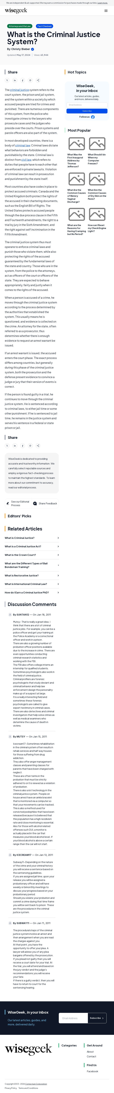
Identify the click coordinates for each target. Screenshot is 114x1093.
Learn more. (103, 3)
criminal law (22, 145)
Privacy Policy (11, 1088)
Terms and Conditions (28, 1088)
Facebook (92, 1071)
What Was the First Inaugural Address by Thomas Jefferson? (75, 160)
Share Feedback (45, 503)
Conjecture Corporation (36, 1084)
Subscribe (87, 111)
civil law (26, 159)
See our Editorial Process (17, 503)
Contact (91, 1056)
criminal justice (19, 89)
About (90, 1051)
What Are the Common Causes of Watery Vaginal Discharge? (76, 196)
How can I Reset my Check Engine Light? (97, 228)
